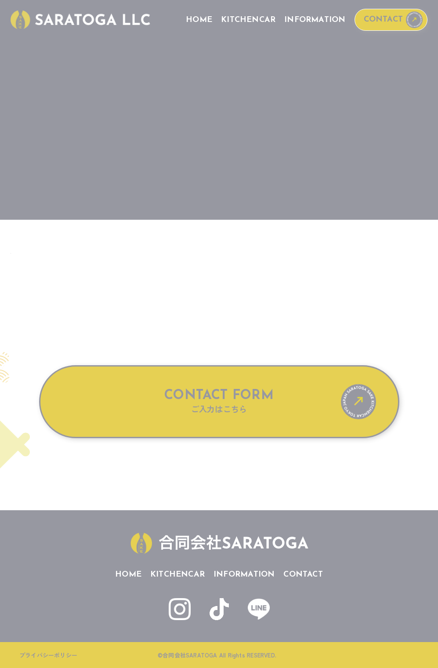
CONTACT (383, 19)
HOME (199, 20)
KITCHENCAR (248, 20)
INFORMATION (314, 20)
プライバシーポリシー (48, 655)
